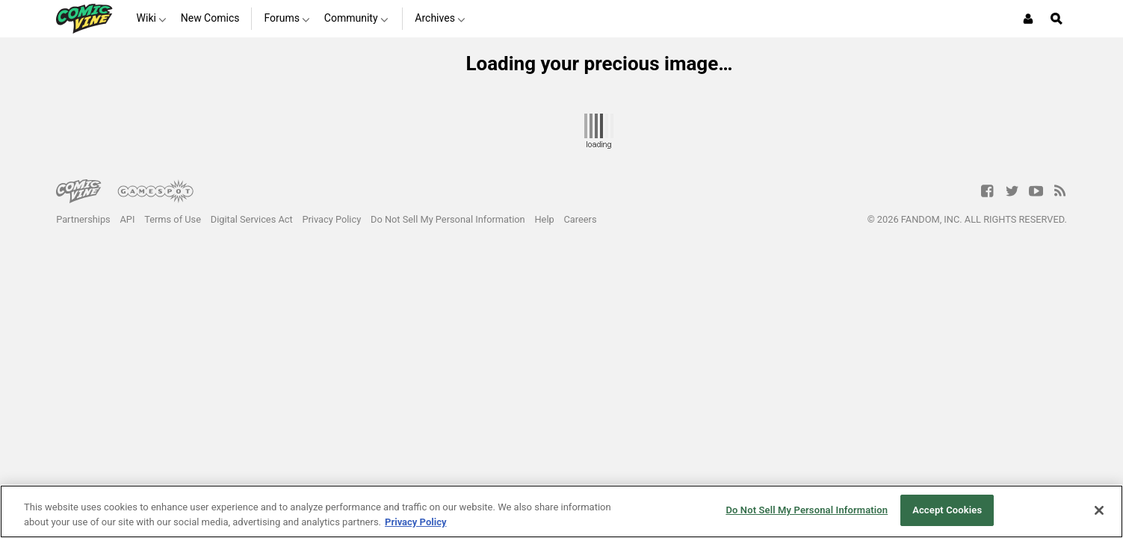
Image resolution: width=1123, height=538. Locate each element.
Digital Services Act (252, 219)
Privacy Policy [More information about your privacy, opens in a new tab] (415, 522)
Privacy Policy (331, 219)
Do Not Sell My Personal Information (448, 219)
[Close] (1099, 510)
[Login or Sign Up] (1028, 18)
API (127, 219)
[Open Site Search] (1056, 18)
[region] (561, 511)
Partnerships (83, 219)
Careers (580, 219)
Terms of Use (172, 219)
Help (544, 219)
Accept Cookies (947, 510)
